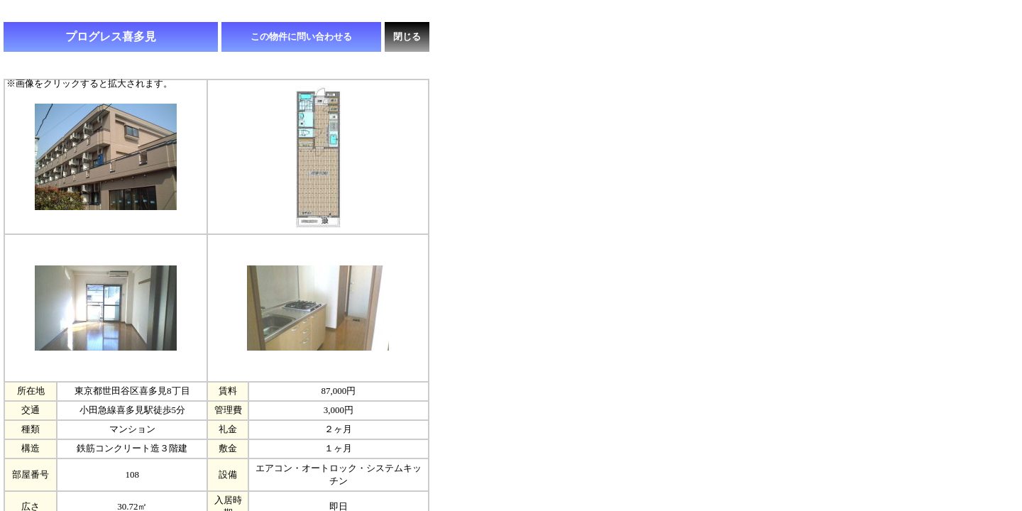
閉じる (407, 36)
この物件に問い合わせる (301, 36)
